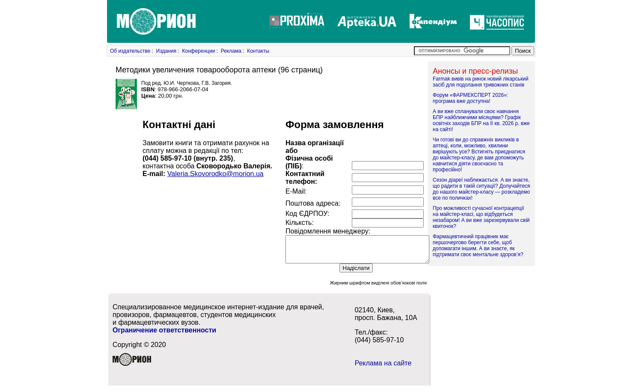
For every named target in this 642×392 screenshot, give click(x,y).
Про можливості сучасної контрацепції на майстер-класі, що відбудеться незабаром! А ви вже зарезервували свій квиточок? (481, 217)
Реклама (231, 51)
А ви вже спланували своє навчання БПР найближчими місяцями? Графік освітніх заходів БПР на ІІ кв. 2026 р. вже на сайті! (481, 120)
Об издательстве (130, 51)
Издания (166, 51)
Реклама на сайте (383, 368)
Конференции (198, 51)
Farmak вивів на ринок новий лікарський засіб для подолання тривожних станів (481, 82)
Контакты (258, 51)
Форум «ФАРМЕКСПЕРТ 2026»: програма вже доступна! (470, 98)
